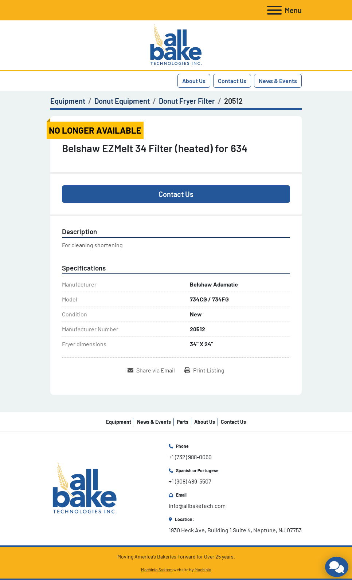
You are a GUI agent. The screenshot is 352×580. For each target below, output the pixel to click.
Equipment (118, 422)
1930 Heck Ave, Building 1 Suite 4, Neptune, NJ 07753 (235, 529)
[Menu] (274, 10)
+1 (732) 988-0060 (190, 456)
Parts (182, 422)
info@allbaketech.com (197, 505)
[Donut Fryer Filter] (187, 100)
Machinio (203, 569)
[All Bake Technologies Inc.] (84, 488)
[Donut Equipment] (122, 100)
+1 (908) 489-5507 (190, 481)
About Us (194, 80)
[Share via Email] (151, 370)
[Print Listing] (204, 370)
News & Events (278, 80)
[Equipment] (67, 100)
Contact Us (232, 80)
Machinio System (157, 569)
